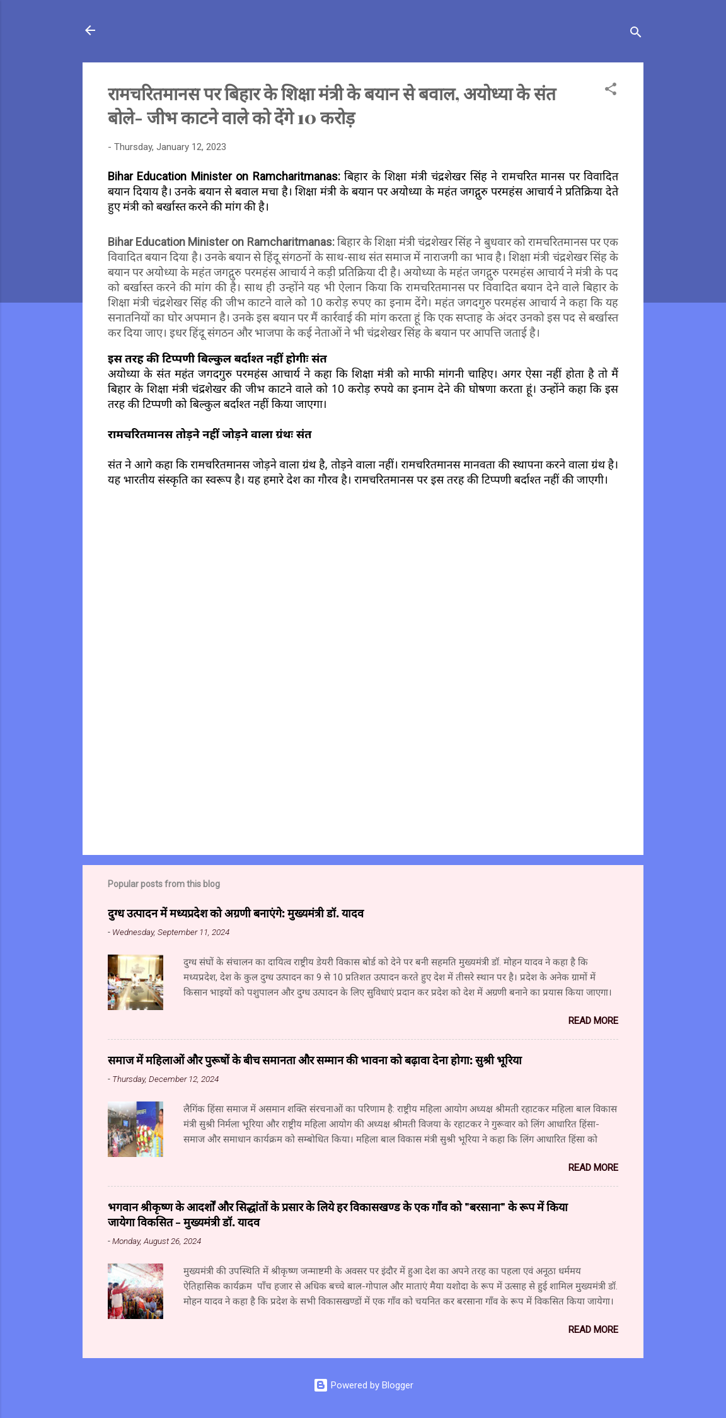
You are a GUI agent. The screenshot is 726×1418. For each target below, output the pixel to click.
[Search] (635, 34)
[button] (610, 91)
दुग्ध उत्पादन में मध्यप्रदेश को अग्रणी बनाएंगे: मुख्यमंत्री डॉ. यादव (236, 913)
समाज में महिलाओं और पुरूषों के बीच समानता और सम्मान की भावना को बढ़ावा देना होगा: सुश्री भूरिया (315, 1059)
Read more (593, 1020)
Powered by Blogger (363, 1385)
